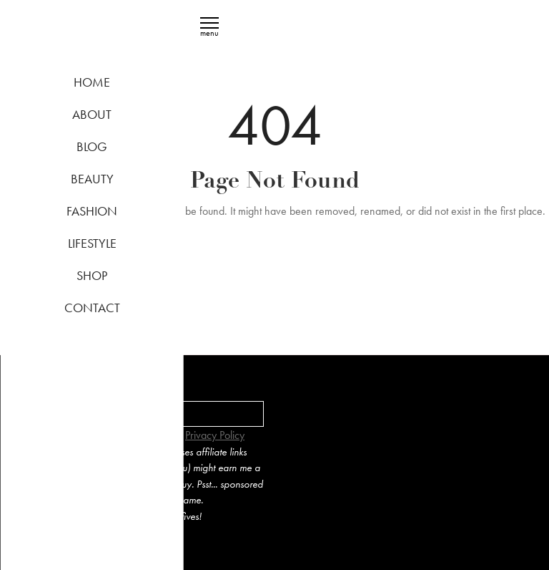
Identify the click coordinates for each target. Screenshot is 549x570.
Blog (91, 146)
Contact (92, 307)
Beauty (92, 178)
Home (92, 82)
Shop (91, 275)
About (92, 114)
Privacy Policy (214, 435)
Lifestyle (92, 243)
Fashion (91, 211)
